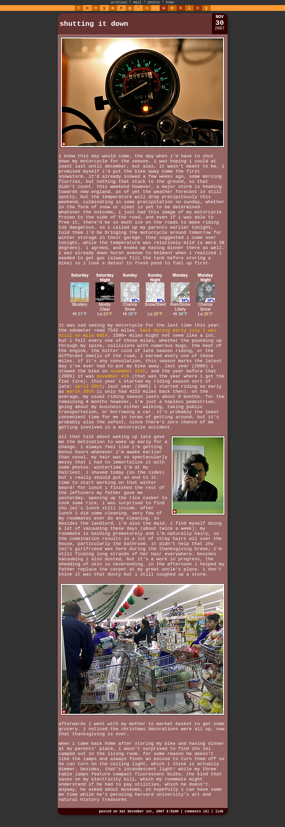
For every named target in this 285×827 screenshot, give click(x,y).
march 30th (80, 391)
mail (137, 2)
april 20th (88, 386)
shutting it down (94, 24)
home (170, 2)
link (219, 811)
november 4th (112, 376)
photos (154, 2)
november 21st (127, 371)
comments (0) (196, 811)
